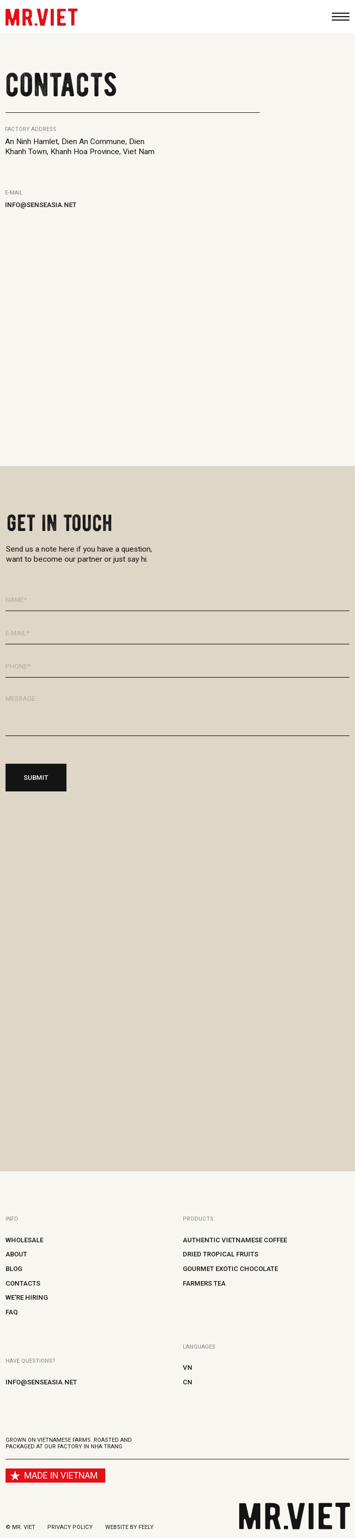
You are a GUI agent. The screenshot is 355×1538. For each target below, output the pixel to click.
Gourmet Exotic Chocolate (230, 1269)
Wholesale (24, 1240)
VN (187, 1367)
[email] (177, 633)
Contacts (23, 1283)
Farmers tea (204, 1283)
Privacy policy (70, 1527)
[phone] (177, 666)
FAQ (12, 1312)
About (16, 1254)
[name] (177, 600)
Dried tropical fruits (220, 1254)
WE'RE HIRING (27, 1297)
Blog (14, 1269)
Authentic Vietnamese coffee (235, 1240)
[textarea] (177, 712)
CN (187, 1382)
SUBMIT (36, 777)
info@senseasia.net (41, 205)
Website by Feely (129, 1527)
